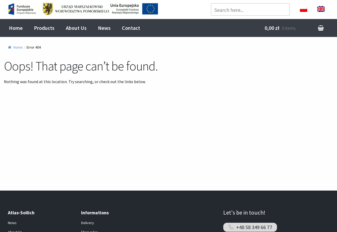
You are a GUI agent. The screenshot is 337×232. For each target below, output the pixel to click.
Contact (131, 28)
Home (16, 28)
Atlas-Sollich (21, 213)
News (104, 28)
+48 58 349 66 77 (254, 227)
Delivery (87, 222)
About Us (76, 28)
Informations (95, 213)
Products (44, 28)
